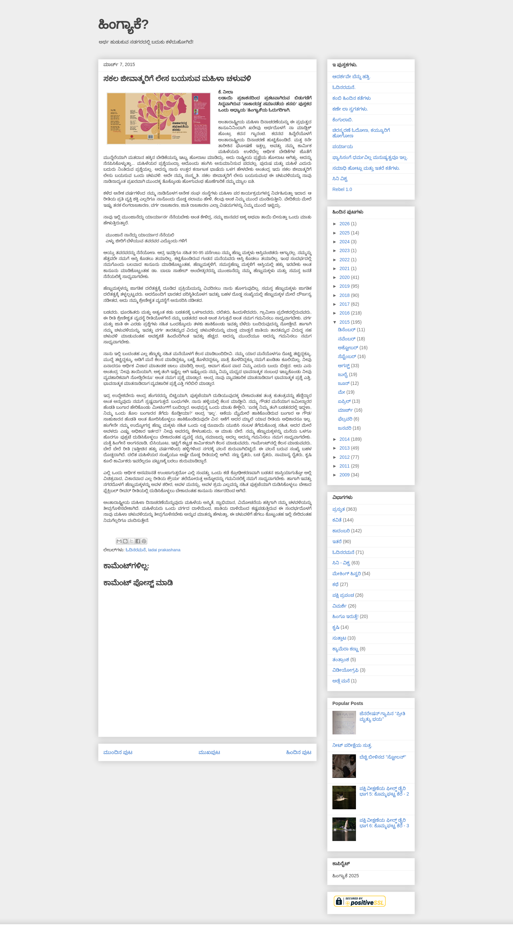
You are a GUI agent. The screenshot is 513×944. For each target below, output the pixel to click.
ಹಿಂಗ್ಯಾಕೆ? (123, 24)
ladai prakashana (164, 549)
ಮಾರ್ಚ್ (346, 410)
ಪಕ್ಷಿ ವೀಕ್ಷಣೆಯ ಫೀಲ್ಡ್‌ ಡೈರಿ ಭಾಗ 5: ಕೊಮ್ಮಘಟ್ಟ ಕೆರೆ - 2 (384, 791)
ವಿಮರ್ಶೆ (339, 606)
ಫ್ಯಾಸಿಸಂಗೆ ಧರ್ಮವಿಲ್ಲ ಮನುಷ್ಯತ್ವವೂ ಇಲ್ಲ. (370, 157)
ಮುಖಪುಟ (209, 752)
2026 (345, 223)
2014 (345, 439)
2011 (345, 466)
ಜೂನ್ (344, 383)
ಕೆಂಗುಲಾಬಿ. (342, 119)
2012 (345, 457)
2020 (345, 277)
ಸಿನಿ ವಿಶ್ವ (339, 178)
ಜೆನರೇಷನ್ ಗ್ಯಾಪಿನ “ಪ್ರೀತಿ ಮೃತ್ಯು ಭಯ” (382, 716)
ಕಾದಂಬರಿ (341, 530)
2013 (345, 448)
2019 (345, 286)
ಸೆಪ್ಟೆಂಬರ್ (348, 356)
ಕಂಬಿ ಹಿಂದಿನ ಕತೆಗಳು (351, 98)
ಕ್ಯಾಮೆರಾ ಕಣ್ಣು (345, 648)
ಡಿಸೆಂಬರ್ (347, 329)
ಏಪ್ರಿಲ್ (345, 401)
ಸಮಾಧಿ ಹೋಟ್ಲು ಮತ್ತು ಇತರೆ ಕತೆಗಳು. (366, 168)
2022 (345, 259)
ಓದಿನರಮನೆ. (344, 87)
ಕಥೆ (335, 584)
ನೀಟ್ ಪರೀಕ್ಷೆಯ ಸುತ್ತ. (352, 745)
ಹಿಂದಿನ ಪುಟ (298, 752)
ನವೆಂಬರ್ (347, 338)
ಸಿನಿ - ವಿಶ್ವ (341, 562)
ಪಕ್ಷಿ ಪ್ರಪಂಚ (343, 595)
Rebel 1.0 (342, 189)
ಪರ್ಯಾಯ (342, 146)
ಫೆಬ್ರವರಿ (346, 418)
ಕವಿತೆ (337, 520)
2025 (345, 232)
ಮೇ (342, 392)
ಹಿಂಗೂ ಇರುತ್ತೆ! (345, 616)
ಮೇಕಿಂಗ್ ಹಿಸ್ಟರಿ (346, 573)
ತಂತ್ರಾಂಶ (340, 659)
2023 (345, 250)
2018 (345, 295)
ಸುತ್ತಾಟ (339, 638)
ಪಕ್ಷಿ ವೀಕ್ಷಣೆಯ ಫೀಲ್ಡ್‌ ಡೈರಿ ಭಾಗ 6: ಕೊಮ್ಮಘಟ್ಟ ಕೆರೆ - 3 (384, 822)
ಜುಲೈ (343, 374)
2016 (345, 313)
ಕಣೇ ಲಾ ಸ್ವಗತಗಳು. (350, 109)
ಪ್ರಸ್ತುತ (338, 509)
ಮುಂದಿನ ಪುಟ (118, 752)
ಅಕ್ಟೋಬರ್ (349, 347)
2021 (345, 268)
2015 (345, 322)
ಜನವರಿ (345, 428)
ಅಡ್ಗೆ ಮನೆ (341, 680)
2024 (345, 241)
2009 (345, 474)
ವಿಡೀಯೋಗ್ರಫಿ (345, 670)
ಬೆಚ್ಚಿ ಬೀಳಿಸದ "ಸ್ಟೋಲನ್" (383, 757)
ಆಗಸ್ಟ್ (344, 365)
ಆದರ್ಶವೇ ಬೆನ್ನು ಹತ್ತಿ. (351, 76)
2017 (345, 304)
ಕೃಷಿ (335, 627)
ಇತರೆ (337, 541)
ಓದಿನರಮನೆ (136, 549)
